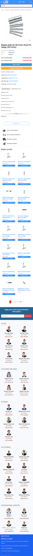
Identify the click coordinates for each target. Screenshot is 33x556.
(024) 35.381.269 (12, 75)
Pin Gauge (7, 10)
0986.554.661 (24, 349)
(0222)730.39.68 (13, 81)
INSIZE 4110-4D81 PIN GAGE (8, 161)
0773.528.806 (24, 415)
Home (2, 10)
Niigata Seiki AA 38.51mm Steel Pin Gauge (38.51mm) (21, 10)
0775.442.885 (9, 440)
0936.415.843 (24, 395)
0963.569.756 (9, 349)
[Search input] (16, 5)
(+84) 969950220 (24, 518)
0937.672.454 (24, 473)
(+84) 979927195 (8, 518)
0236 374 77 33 (24, 427)
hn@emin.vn (17, 551)
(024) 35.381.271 (16, 545)
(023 (9, 78)
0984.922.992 (9, 498)
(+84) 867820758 (8, 548)
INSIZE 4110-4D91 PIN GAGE (24, 271)
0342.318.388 (9, 473)
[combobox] (16, 5)
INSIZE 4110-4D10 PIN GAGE (8, 271)
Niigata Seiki (11, 50)
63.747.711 (15, 78)
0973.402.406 (24, 382)
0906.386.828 (24, 460)
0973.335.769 (9, 460)
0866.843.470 (24, 498)
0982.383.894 (24, 336)
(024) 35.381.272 (24, 545)
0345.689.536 (9, 427)
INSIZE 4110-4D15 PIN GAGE (24, 161)
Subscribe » (28, 316)
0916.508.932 (9, 486)
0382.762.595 (9, 362)
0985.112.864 (24, 362)
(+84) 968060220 (8, 531)
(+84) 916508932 (24, 531)
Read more (16, 123)
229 (20, 302)
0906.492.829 (9, 415)
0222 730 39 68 (9, 382)
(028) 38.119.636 (11, 84)
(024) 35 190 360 (7, 551)
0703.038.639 (24, 486)
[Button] (1, 2)
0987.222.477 (9, 336)
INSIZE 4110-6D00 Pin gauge (24, 253)
